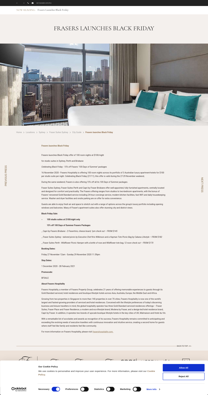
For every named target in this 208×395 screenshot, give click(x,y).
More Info (152, 389)
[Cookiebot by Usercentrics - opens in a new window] (19, 389)
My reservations (43, 3)
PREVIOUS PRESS (5, 175)
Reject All (184, 376)
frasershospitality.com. (103, 332)
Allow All (183, 367)
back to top (183, 345)
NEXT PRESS (202, 184)
